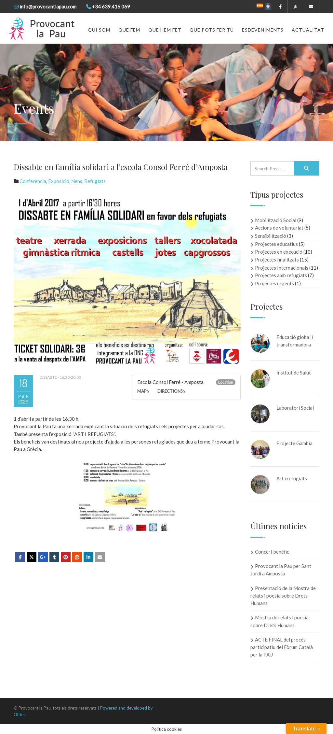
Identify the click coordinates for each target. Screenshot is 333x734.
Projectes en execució (278, 252)
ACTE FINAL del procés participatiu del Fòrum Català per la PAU (281, 647)
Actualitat (308, 30)
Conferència (33, 181)
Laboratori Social (295, 408)
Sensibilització (270, 236)
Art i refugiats (291, 478)
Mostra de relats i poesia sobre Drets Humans (279, 621)
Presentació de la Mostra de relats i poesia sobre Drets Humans (283, 595)
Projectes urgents (274, 283)
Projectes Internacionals (281, 268)
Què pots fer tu (212, 30)
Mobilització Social (275, 220)
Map (142, 391)
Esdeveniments (263, 30)
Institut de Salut (293, 372)
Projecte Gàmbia (294, 443)
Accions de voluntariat (279, 228)
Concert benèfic (272, 552)
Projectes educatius (276, 244)
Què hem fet (164, 30)
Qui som (99, 30)
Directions (170, 391)
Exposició (58, 181)
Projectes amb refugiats (281, 275)
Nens (76, 181)
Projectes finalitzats (277, 259)
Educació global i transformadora (294, 340)
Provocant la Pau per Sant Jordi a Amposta (280, 569)
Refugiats (95, 181)
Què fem (129, 30)
